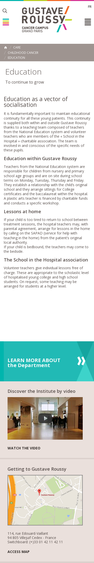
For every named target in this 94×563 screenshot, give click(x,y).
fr (89, 6)
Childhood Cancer (23, 52)
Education (16, 57)
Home (5, 47)
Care (17, 47)
